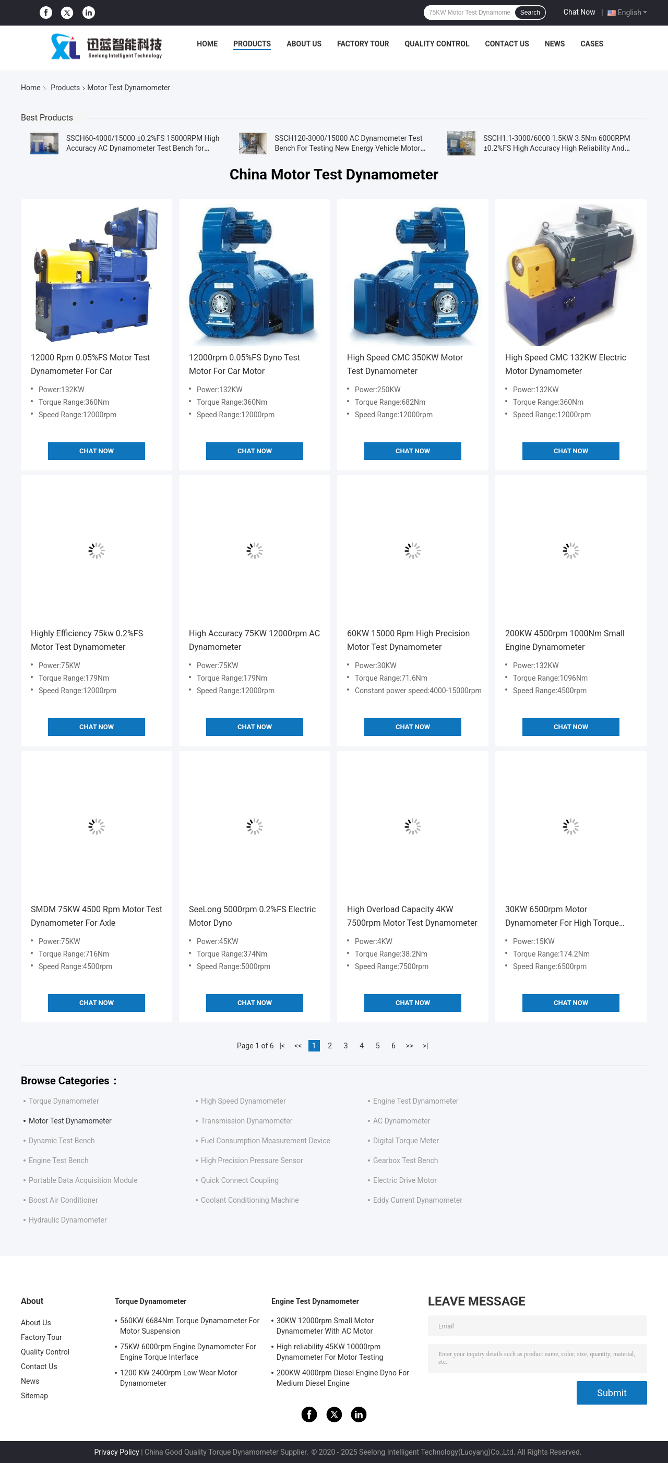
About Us (304, 44)
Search (530, 12)
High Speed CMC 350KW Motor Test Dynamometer (405, 364)
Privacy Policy (116, 1452)
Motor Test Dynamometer (70, 1121)
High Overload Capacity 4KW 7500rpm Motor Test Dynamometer (412, 916)
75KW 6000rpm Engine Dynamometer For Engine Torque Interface (188, 1352)
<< (298, 1046)
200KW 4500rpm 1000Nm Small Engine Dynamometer (565, 640)
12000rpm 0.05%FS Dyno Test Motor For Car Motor (244, 364)
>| (425, 1046)
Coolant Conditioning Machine (250, 1200)
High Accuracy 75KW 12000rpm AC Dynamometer (254, 640)
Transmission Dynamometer (246, 1121)
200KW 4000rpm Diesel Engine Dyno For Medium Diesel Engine (343, 1378)
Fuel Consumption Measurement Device (265, 1140)
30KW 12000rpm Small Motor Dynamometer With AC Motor (325, 1325)
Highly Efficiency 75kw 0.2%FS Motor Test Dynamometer (87, 640)
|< (282, 1046)
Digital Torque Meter (406, 1140)
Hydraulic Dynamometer (68, 1220)
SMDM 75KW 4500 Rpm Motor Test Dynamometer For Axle (96, 916)
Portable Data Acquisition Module (83, 1180)
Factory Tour (363, 44)
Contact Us (507, 44)
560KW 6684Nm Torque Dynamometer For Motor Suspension (189, 1325)
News (555, 44)
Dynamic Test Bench (62, 1140)
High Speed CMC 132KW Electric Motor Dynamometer (565, 364)
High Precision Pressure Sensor (252, 1160)
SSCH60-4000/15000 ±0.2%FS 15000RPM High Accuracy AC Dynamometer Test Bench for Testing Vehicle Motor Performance (143, 148)
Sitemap (34, 1396)
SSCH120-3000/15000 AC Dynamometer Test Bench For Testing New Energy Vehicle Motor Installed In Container (349, 148)
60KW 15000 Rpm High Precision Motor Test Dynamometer (408, 640)
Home (207, 44)
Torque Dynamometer (64, 1101)
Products (252, 44)
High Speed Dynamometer (243, 1101)
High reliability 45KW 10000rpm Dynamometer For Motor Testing (330, 1352)
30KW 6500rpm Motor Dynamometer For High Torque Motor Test (562, 917)
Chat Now (579, 12)
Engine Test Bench (59, 1160)
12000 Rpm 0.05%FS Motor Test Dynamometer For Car (90, 364)
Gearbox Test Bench (405, 1160)
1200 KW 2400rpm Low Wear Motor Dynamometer (178, 1378)
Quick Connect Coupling (240, 1180)
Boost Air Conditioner (63, 1200)
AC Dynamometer (402, 1121)
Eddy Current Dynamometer (417, 1200)
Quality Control (437, 44)
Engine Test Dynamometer (416, 1101)
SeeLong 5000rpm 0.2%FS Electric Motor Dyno (252, 916)
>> (409, 1046)
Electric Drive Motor (405, 1180)
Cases (591, 44)
